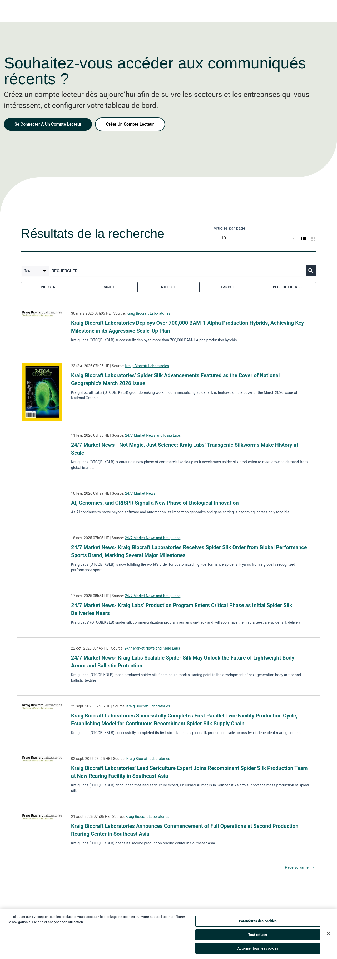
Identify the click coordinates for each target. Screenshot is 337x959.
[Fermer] (328, 935)
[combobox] (256, 238)
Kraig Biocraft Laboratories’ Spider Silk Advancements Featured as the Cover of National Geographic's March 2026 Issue (175, 379)
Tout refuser (257, 936)
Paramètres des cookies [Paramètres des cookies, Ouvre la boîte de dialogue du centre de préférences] (258, 922)
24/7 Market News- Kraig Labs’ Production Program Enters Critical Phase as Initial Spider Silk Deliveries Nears (181, 609)
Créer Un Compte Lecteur (130, 124)
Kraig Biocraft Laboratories (148, 313)
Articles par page (229, 228)
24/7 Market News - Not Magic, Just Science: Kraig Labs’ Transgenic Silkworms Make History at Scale (184, 449)
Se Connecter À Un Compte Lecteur (47, 124)
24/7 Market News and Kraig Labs (153, 435)
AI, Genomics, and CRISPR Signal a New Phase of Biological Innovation (155, 503)
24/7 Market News (140, 493)
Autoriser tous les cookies (257, 950)
